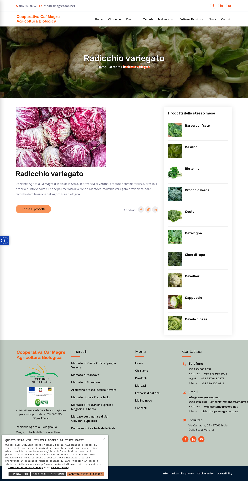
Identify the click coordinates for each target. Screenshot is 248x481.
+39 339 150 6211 (212, 383)
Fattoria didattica (147, 393)
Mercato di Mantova (85, 375)
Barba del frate (197, 126)
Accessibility (224, 473)
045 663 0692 (28, 6)
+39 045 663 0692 (199, 369)
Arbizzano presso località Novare (94, 390)
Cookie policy (205, 473)
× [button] (104, 439)
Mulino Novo (166, 19)
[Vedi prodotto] (175, 130)
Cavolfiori (192, 276)
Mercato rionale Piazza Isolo (90, 397)
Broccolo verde (197, 190)
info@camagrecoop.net (59, 6)
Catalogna (193, 233)
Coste (190, 212)
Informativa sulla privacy (178, 473)
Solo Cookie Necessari (48, 474)
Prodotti (132, 19)
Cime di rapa (195, 255)
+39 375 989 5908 (215, 373)
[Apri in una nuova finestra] (213, 6)
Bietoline (192, 169)
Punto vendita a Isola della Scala (93, 428)
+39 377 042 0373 (212, 378)
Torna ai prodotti (33, 209)
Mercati (148, 19)
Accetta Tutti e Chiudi (85, 474)
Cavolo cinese (196, 319)
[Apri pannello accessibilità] (4, 240)
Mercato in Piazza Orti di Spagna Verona (93, 365)
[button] (141, 209)
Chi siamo (114, 19)
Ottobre (114, 67)
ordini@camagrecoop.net (221, 406)
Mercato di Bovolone (85, 382)
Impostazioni (19, 474)
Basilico (191, 147)
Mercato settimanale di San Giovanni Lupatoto (90, 419)
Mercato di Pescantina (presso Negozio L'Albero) (92, 407)
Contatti (226, 19)
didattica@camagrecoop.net (220, 411)
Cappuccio (193, 298)
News (212, 19)
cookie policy (60, 467)
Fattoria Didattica (191, 19)
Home (99, 19)
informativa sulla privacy (25, 467)
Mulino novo (143, 400)
